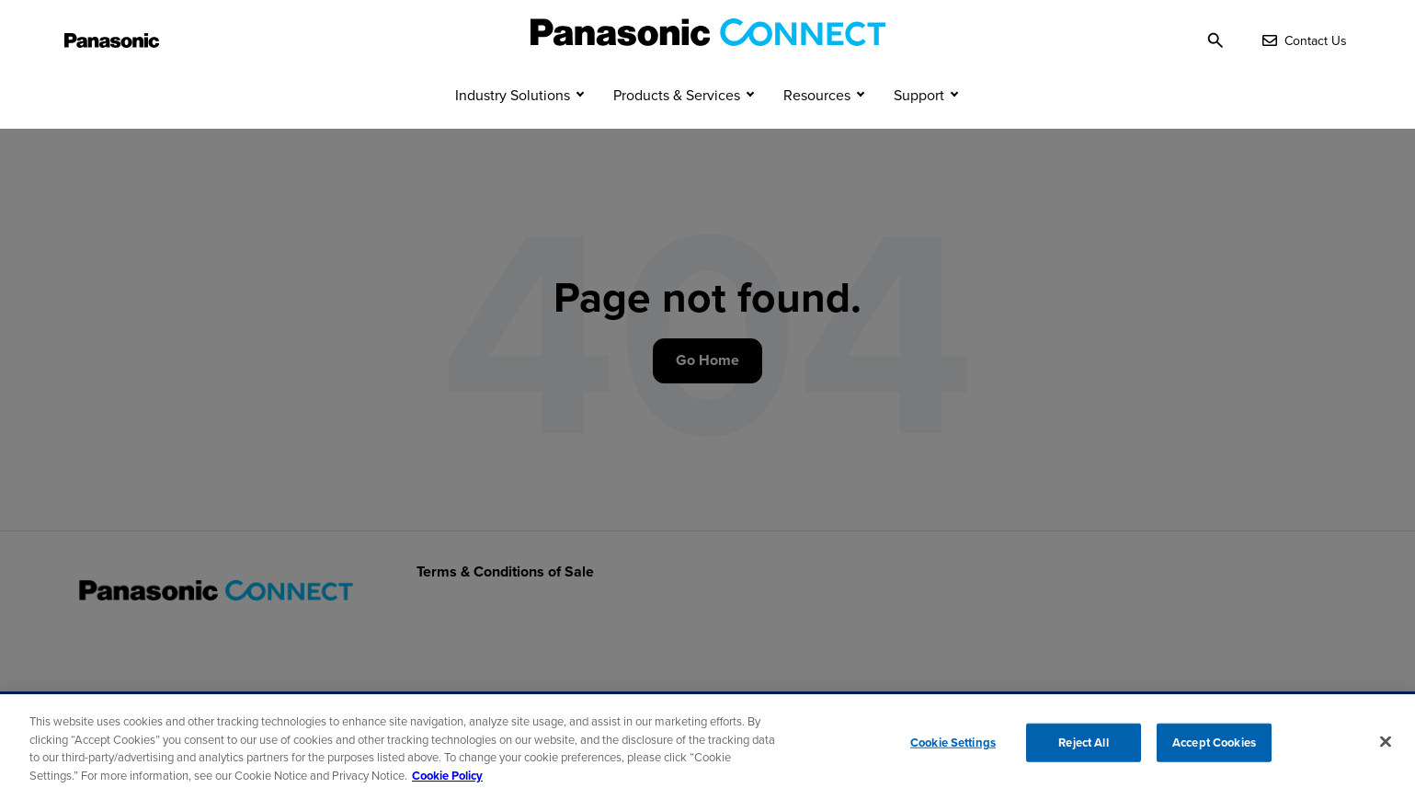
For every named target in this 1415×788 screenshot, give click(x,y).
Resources (816, 127)
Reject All (1083, 748)
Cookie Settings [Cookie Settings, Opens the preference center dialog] (953, 748)
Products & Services (676, 127)
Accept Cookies (1214, 748)
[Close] (1385, 747)
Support (919, 127)
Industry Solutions (512, 127)
